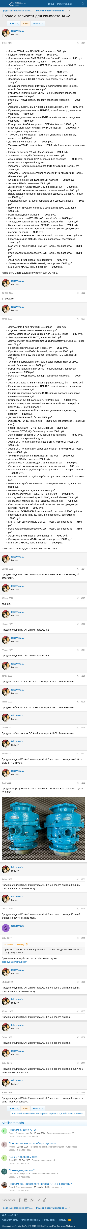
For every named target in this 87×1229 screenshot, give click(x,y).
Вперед (38, 23)
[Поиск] (83, 4)
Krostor (12, 1147)
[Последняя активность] (76, 4)
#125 (83, 598)
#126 (83, 624)
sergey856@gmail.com (14, 961)
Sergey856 (17, 925)
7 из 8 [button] (26, 23)
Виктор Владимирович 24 (20, 1133)
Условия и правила (30, 1220)
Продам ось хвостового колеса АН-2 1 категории (40, 1183)
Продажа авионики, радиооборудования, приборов (53, 1147)
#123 (83, 319)
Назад (14, 23)
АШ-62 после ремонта (23, 1156)
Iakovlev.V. (17, 30)
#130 (83, 727)
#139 (83, 1063)
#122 (83, 293)
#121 (83, 43)
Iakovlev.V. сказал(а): (14, 944)
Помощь (62, 1220)
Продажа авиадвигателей (43, 1160)
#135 (83, 938)
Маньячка (13, 1174)
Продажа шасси (54, 1187)
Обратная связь (10, 1220)
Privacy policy (48, 1220)
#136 (83, 982)
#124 (83, 569)
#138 (83, 1037)
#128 (83, 676)
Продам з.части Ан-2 (22, 1129)
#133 (83, 879)
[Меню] (4, 3)
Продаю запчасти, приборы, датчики (32, 1143)
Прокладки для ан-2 (22, 1170)
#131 (83, 753)
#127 (83, 650)
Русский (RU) (10, 1215)
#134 (83, 909)
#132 (83, 783)
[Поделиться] (77, 43)
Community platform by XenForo (27, 1226)
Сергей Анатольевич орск (20, 1187)
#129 (83, 702)
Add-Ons (56, 1226)
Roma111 (13, 1160)
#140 (83, 1092)
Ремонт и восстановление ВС (60, 1133)
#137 (83, 1011)
